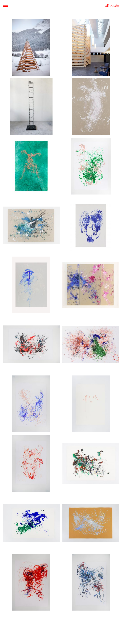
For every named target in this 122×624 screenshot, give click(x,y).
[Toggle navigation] (5, 5)
